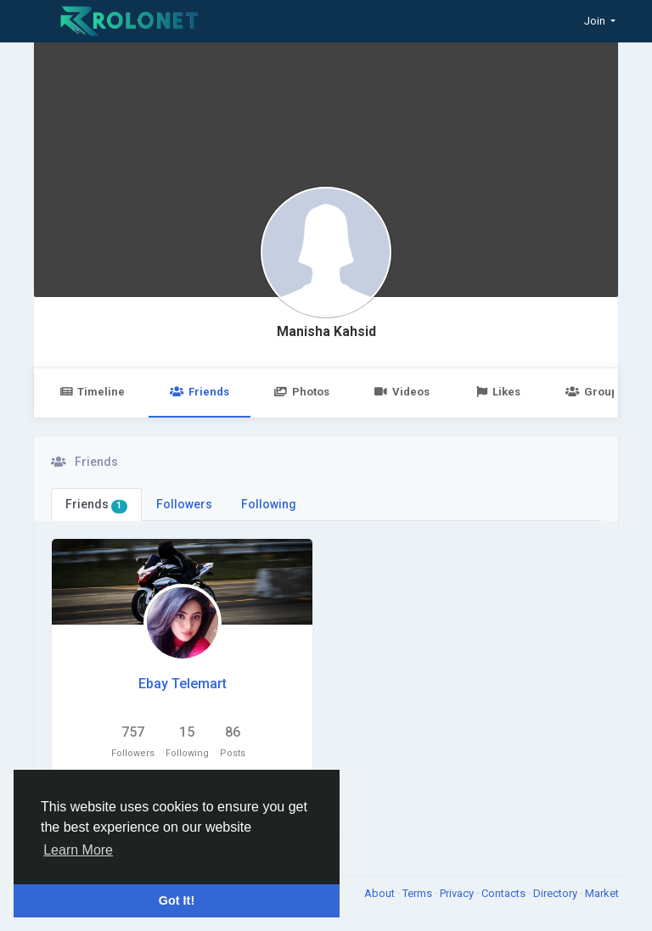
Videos (402, 391)
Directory (556, 893)
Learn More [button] (78, 850)
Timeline (92, 391)
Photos (301, 391)
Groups (594, 391)
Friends (199, 391)
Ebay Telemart (182, 684)
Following (268, 504)
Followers (184, 504)
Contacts (504, 893)
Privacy (458, 893)
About (380, 893)
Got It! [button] (176, 900)
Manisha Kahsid (326, 331)
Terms (418, 893)
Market (602, 893)
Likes (497, 391)
